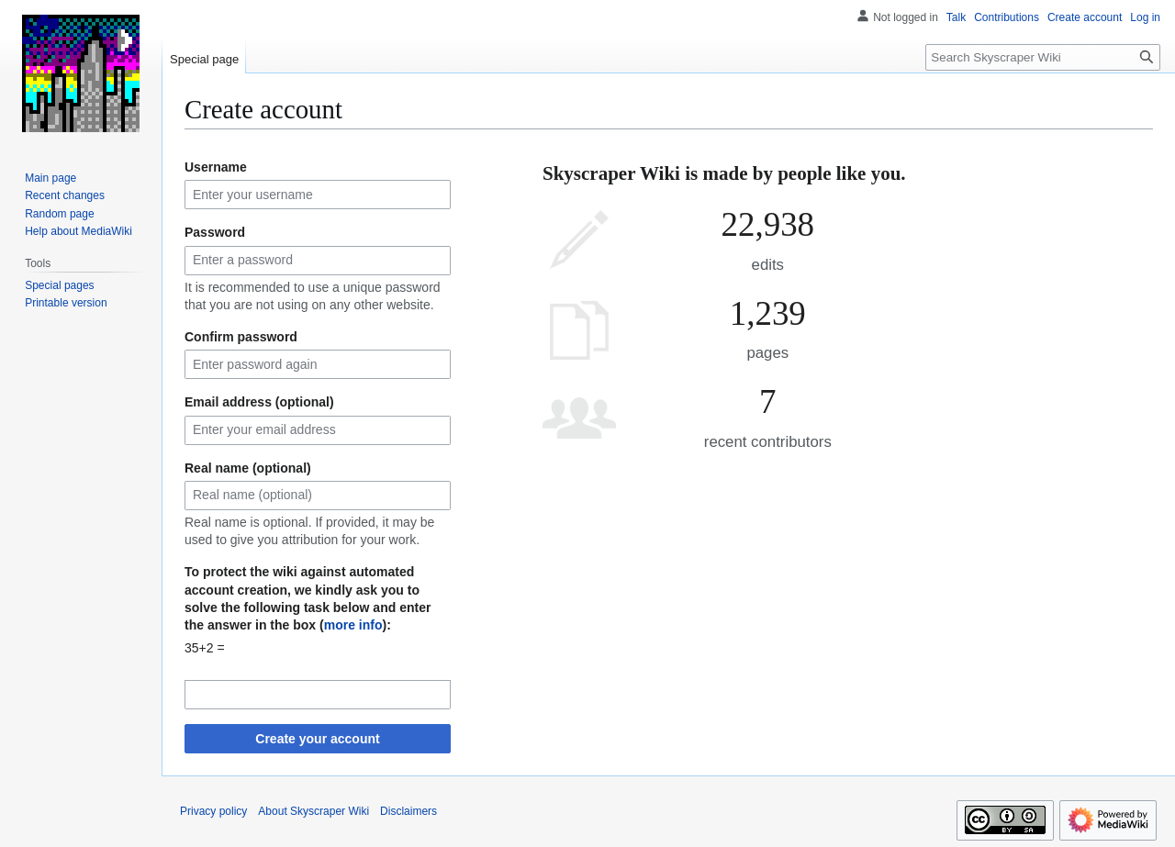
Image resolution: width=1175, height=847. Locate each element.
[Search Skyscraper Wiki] (1042, 57)
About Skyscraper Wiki (313, 811)
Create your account (317, 738)
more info (353, 625)
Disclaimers (408, 811)
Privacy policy (213, 811)
